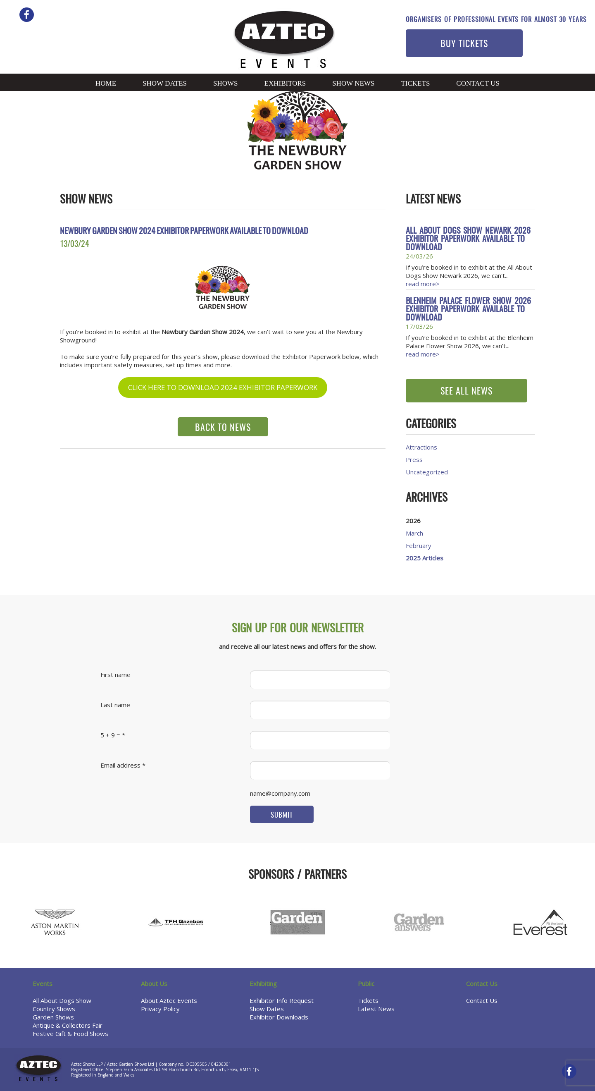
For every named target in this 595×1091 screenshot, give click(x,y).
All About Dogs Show (62, 1000)
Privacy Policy (160, 1009)
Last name (115, 705)
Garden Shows (53, 1017)
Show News (353, 83)
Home (105, 83)
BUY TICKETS (464, 44)
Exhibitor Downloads (279, 1017)
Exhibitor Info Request (282, 1000)
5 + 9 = (110, 735)
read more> (423, 284)
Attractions (421, 447)
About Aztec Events (169, 1000)
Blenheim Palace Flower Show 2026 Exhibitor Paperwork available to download (468, 309)
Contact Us (478, 83)
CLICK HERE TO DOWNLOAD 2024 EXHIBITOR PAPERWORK (222, 387)
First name (115, 674)
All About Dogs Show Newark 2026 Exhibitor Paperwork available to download (468, 239)
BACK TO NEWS (223, 428)
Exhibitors (285, 83)
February (418, 545)
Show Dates (165, 83)
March (414, 533)
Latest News (376, 1009)
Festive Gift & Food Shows (70, 1033)
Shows (225, 83)
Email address (120, 765)
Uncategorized (427, 472)
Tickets (415, 83)
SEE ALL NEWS (466, 391)
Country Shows (54, 1009)
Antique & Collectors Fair (67, 1025)
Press (414, 459)
